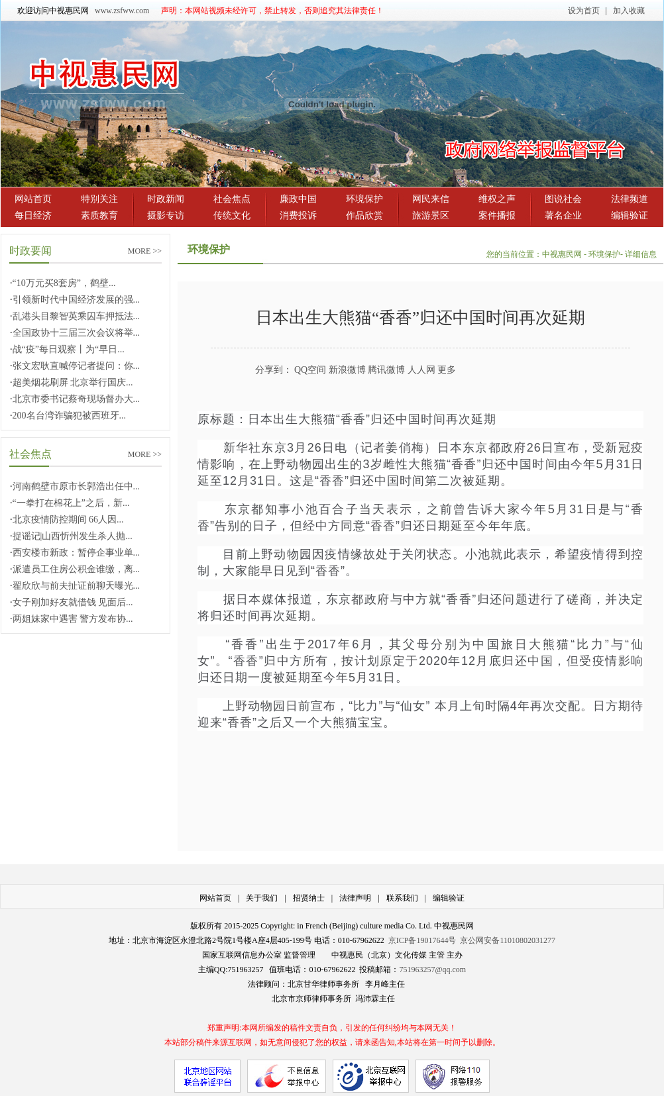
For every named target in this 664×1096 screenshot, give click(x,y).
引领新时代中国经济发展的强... (76, 300)
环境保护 (364, 199)
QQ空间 (310, 370)
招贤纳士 (309, 898)
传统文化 (231, 216)
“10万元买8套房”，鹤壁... (64, 283)
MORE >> (145, 251)
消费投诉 (298, 216)
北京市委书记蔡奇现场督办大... (76, 399)
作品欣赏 (364, 216)
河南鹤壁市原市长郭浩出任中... (76, 486)
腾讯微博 (386, 370)
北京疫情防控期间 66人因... (68, 519)
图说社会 (563, 199)
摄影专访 (165, 216)
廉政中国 (298, 199)
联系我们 (402, 898)
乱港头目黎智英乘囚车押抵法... (76, 316)
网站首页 (33, 199)
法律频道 (629, 199)
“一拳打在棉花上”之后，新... (71, 503)
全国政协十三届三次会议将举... (76, 333)
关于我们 (262, 898)
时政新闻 (165, 199)
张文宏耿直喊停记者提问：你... (76, 366)
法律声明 (355, 898)
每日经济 (33, 216)
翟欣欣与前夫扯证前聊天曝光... (76, 586)
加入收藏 (629, 10)
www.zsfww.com (122, 10)
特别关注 (99, 199)
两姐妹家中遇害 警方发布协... (73, 619)
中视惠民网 (563, 254)
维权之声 (497, 199)
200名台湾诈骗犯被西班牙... (70, 416)
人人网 (421, 370)
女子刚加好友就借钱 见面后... (73, 602)
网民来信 (430, 199)
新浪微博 (347, 370)
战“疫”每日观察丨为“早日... (69, 349)
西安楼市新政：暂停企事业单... (76, 553)
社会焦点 (231, 199)
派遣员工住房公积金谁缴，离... (76, 569)
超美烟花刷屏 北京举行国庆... (73, 382)
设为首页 (584, 10)
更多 (446, 370)
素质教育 (99, 216)
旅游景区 (430, 216)
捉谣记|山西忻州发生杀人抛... (73, 536)
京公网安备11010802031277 (507, 940)
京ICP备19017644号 (422, 940)
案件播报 (497, 216)
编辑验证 (629, 216)
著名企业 (563, 216)
